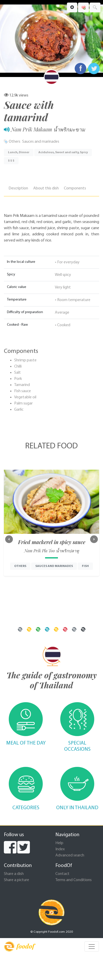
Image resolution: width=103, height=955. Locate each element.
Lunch (13, 152)
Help (59, 843)
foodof (19, 946)
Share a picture (16, 880)
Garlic (18, 410)
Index (60, 849)
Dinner (24, 152)
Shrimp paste (25, 360)
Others (14, 142)
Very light (63, 287)
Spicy (84, 152)
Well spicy (63, 275)
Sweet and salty (67, 152)
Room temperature (73, 300)
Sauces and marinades (40, 142)
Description (18, 188)
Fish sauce (22, 391)
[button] (9, 539)
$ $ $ (11, 160)
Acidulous (46, 152)
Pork (18, 379)
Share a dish (14, 874)
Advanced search (69, 855)
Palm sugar (23, 403)
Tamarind (22, 385)
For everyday (68, 262)
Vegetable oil (25, 397)
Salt (17, 373)
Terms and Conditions (73, 880)
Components (75, 188)
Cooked (63, 325)
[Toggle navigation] (91, 946)
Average (62, 313)
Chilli (18, 366)
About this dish (46, 188)
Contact (62, 874)
